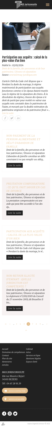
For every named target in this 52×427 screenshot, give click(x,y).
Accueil (5, 349)
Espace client (31, 361)
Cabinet (29, 349)
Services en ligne (33, 355)
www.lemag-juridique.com (23, 74)
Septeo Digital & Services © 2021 (38, 424)
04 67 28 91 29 (14, 383)
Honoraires (7, 361)
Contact (5, 355)
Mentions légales (33, 358)
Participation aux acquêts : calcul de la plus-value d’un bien (25, 235)
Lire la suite (8, 113)
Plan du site (7, 358)
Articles (5, 365)
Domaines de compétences (13, 352)
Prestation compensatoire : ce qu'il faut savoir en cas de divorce (25, 187)
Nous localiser (16, 399)
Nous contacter (17, 391)
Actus (28, 352)
